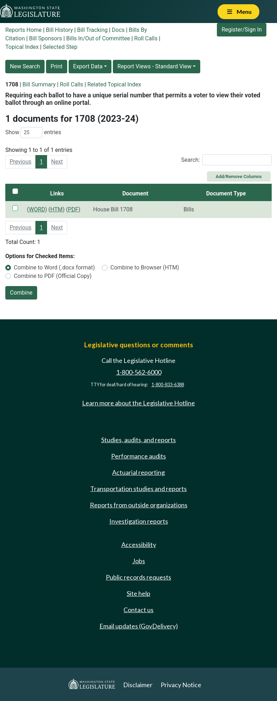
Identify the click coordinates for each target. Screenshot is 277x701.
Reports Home (23, 30)
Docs (118, 30)
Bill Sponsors (45, 38)
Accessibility (138, 544)
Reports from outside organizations (138, 505)
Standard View (173, 66)
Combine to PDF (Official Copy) (53, 276)
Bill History (59, 30)
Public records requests (138, 577)
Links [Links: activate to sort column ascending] (57, 193)
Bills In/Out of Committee (98, 38)
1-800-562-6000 (138, 372)
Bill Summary (39, 84)
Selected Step (60, 47)
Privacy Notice (181, 685)
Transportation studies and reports (138, 488)
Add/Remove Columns (239, 176)
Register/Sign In (241, 29)
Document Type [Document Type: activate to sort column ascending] (226, 193)
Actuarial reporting (138, 472)
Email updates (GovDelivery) (138, 626)
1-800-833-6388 (167, 384)
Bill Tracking (92, 30)
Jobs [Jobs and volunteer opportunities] (138, 561)
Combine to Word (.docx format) (54, 267)
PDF (73, 209)
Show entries (33, 132)
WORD (37, 209)
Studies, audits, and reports (138, 440)
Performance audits (138, 456)
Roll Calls (145, 38)
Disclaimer (137, 685)
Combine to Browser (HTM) (144, 267)
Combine (21, 292)
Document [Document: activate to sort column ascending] (135, 193)
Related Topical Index (114, 84)
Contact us (138, 610)
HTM (56, 209)
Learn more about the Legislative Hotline (138, 403)
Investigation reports (138, 521)
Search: (226, 159)
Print (56, 66)
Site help (138, 593)
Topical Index (22, 47)
